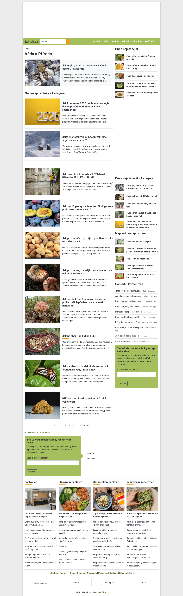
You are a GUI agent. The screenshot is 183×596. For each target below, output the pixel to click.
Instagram (90, 459)
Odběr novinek (40, 583)
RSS (144, 582)
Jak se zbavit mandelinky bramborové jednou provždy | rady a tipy (85, 368)
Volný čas (136, 41)
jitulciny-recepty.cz (70, 482)
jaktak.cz (53, 573)
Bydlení (97, 41)
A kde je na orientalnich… (126, 341)
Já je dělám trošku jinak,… (126, 336)
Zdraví (125, 41)
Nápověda (92, 573)
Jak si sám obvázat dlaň (137, 259)
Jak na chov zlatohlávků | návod (141, 196)
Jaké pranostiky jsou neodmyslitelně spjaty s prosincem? (84, 138)
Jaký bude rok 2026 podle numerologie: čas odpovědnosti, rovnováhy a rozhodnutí (86, 106)
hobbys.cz (31, 482)
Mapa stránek (127, 573)
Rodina (115, 41)
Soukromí (114, 573)
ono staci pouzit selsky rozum (128, 296)
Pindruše (63, 546)
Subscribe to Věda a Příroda (37, 432)
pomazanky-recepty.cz (140, 482)
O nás (72, 573)
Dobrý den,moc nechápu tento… (129, 301)
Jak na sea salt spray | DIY (138, 241)
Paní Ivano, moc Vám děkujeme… (129, 327)
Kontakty (64, 573)
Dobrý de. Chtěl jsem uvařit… (127, 317)
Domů (27, 49)
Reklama (81, 573)
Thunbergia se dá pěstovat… (127, 291)
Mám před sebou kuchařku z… (128, 322)
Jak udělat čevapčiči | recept (140, 76)
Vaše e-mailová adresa (37, 458)
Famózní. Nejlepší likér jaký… (127, 312)
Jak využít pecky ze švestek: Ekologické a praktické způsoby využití (87, 208)
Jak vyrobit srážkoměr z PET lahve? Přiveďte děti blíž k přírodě (83, 176)
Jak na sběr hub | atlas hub (78, 336)
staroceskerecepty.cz (106, 482)
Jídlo (106, 41)
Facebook (90, 453)
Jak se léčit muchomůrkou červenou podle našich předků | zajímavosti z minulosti (84, 302)
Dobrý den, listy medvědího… (128, 306)
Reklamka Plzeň (100, 592)
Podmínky (103, 573)
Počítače (150, 41)
